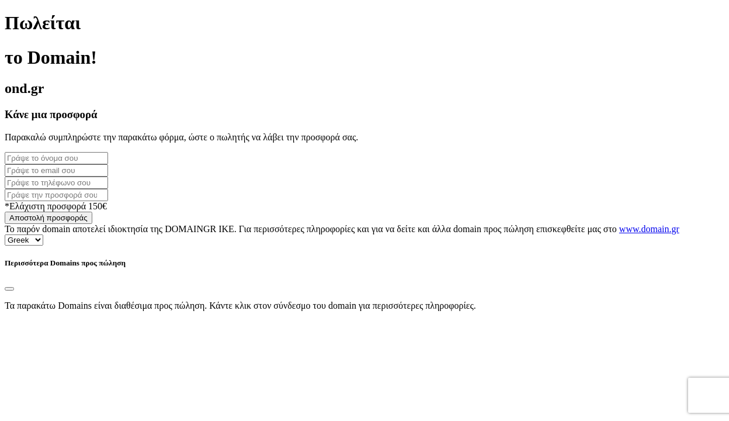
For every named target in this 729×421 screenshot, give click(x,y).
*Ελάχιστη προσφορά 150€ (56, 206)
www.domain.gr (649, 229)
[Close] (9, 289)
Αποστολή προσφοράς (48, 217)
